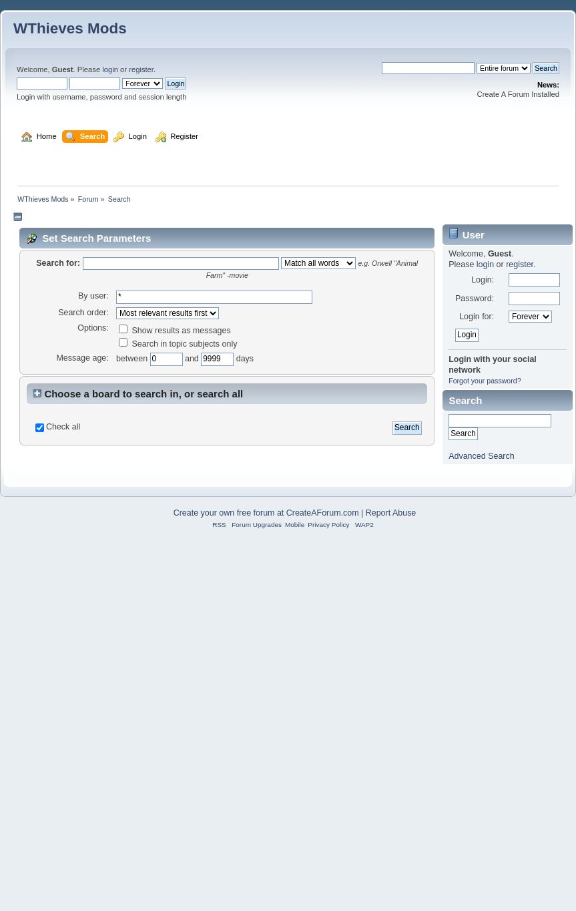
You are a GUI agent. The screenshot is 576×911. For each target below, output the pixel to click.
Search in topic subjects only (178, 531)
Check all (63, 613)
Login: (482, 467)
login (110, 69)
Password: (474, 485)
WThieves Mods (70, 28)
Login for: (476, 503)
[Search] (428, 68)
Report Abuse (391, 867)
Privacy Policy (328, 878)
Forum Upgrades (257, 878)
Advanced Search (481, 643)
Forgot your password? (485, 568)
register (141, 69)
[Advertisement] (288, 264)
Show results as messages (175, 517)
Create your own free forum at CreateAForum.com (266, 867)
